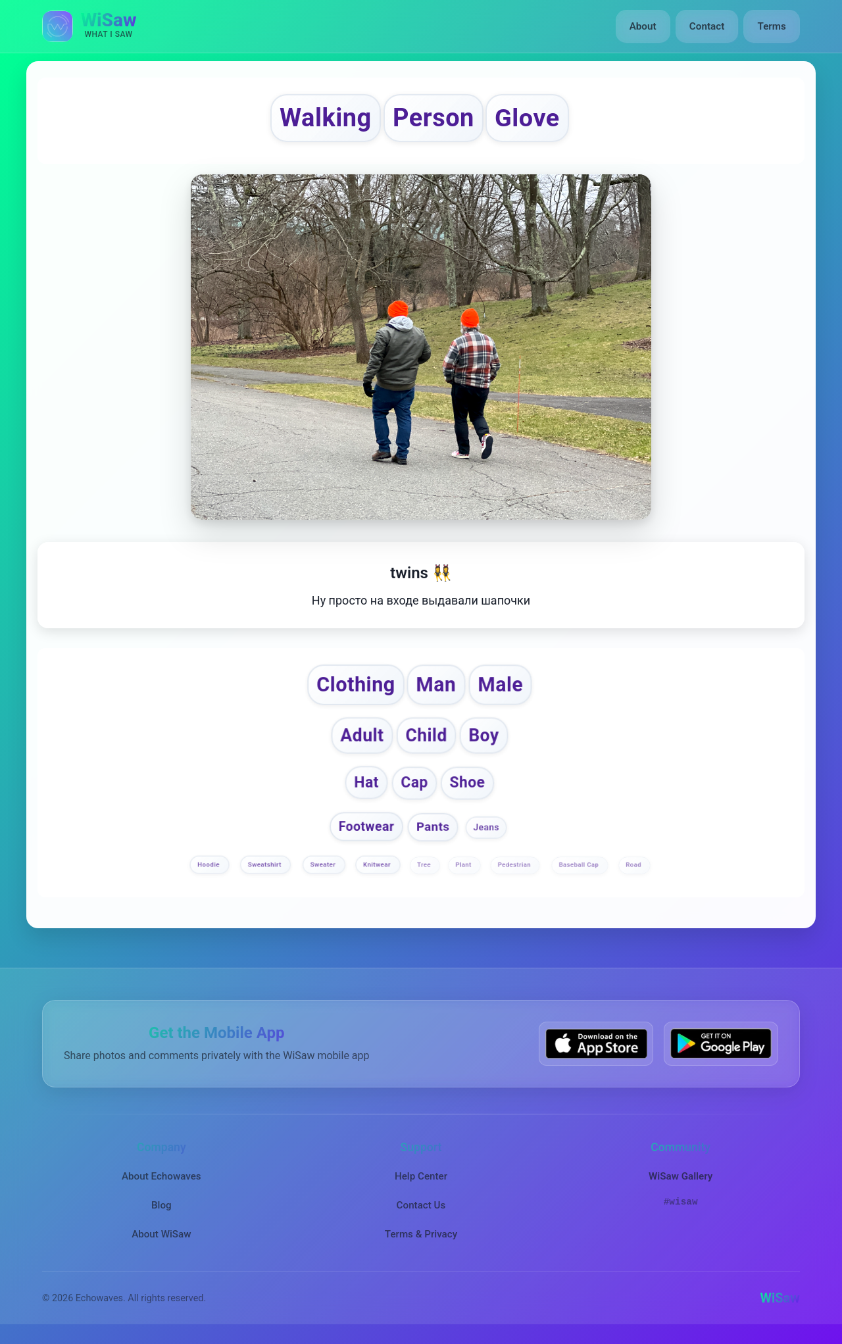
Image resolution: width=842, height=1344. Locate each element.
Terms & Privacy (421, 1238)
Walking (321, 118)
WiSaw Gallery (680, 1179)
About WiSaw (161, 1238)
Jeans (486, 831)
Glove (532, 118)
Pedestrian (514, 868)
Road (634, 868)
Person (433, 118)
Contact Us (421, 1209)
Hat (366, 787)
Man (437, 687)
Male (503, 687)
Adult (361, 739)
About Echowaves (161, 1179)
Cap (414, 787)
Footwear (366, 830)
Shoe (467, 786)
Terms (772, 26)
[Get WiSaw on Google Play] (721, 1048)
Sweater (323, 868)
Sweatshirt (266, 868)
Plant (464, 868)
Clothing (354, 686)
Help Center (421, 1179)
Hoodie (210, 868)
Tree (425, 868)
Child (426, 738)
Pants (432, 830)
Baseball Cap (580, 868)
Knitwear (378, 868)
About (643, 26)
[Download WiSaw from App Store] (596, 1048)
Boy (485, 738)
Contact (706, 26)
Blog (161, 1209)
